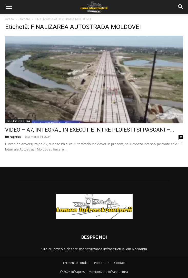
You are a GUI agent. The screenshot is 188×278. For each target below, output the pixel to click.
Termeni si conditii (76, 263)
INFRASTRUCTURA (18, 121)
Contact (119, 263)
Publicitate (101, 263)
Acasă (9, 19)
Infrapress (13, 136)
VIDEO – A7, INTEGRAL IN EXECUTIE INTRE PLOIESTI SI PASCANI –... (89, 130)
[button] (9, 7)
